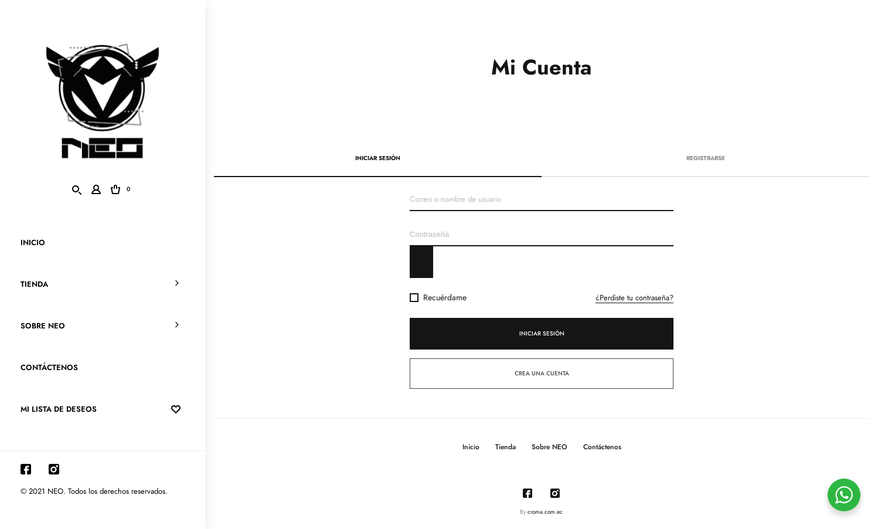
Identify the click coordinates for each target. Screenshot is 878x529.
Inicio (33, 243)
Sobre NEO (43, 326)
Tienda (34, 284)
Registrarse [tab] (705, 158)
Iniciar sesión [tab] (377, 158)
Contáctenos (49, 367)
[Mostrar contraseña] (421, 262)
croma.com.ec (545, 512)
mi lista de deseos (103, 409)
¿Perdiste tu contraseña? (634, 298)
